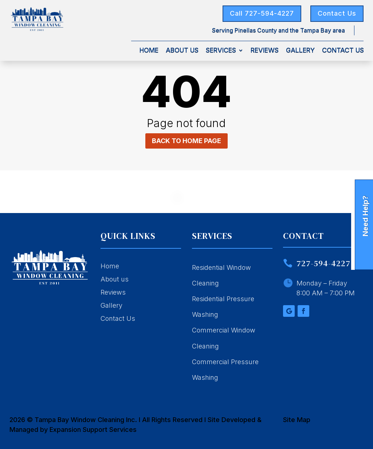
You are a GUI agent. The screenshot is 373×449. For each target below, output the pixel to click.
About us (115, 279)
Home (149, 51)
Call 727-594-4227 (262, 13)
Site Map (296, 420)
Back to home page (186, 141)
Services (221, 51)
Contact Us (337, 13)
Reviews (265, 51)
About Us (182, 51)
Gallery (300, 51)
